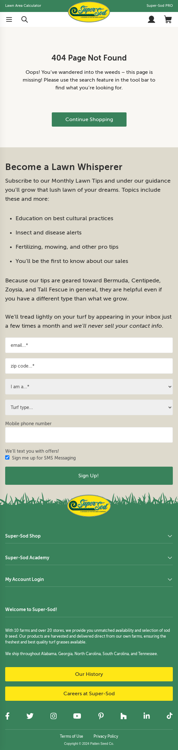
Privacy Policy (106, 736)
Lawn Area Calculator (23, 6)
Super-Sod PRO (160, 6)
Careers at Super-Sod (89, 694)
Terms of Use (71, 736)
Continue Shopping (89, 119)
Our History (89, 674)
